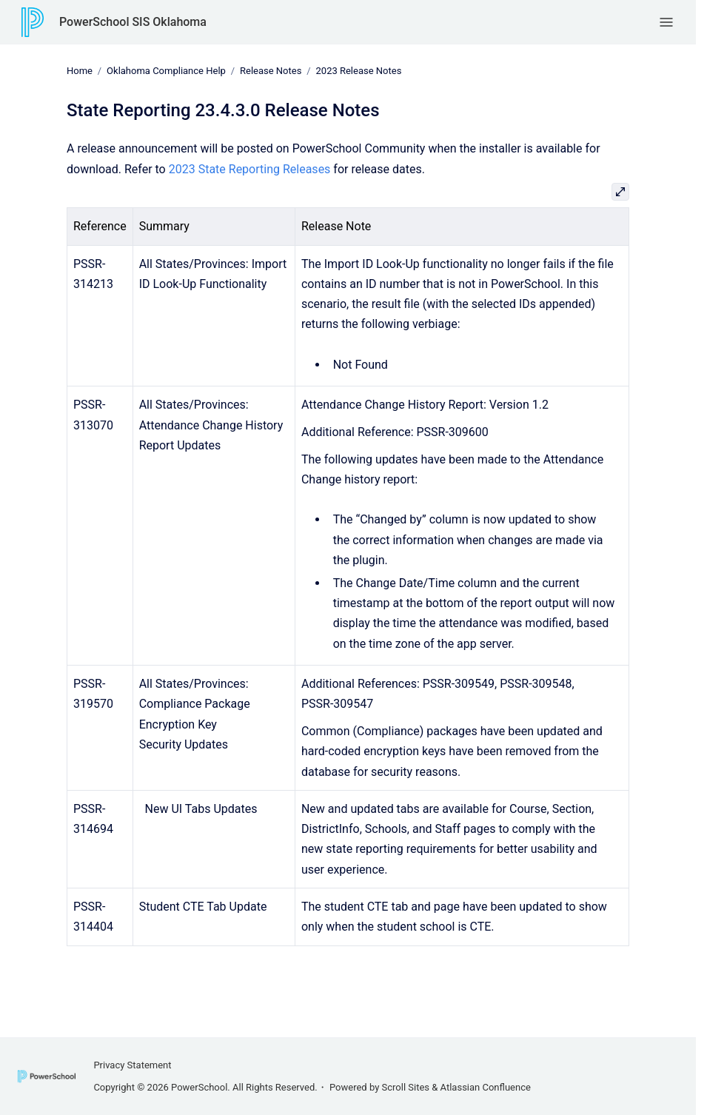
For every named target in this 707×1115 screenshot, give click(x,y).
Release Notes (270, 70)
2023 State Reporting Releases (250, 168)
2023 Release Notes (359, 70)
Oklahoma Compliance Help (166, 70)
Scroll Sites (406, 1087)
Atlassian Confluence (485, 1087)
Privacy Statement (132, 1065)
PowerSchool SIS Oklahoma (133, 22)
